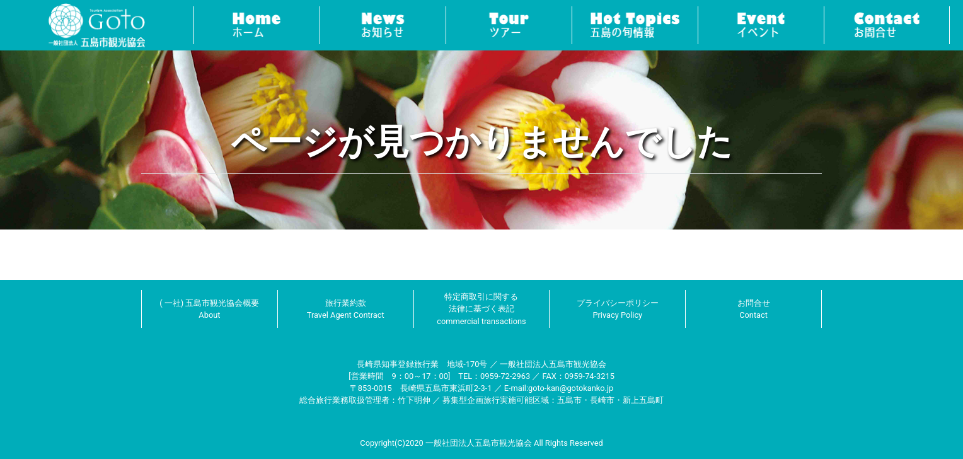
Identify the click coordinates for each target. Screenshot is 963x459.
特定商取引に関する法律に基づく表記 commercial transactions (481, 308)
